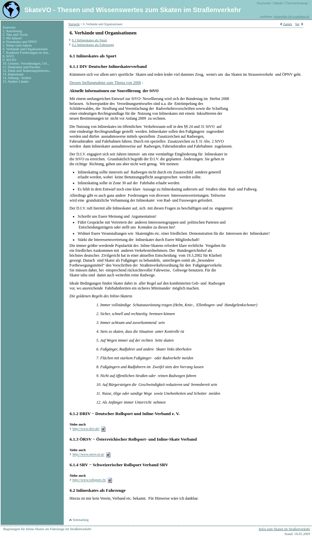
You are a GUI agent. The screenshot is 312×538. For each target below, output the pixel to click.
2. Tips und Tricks (15, 34)
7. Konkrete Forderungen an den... (27, 52)
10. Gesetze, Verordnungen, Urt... (26, 63)
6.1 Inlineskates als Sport (89, 40)
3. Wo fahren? (12, 38)
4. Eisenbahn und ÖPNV (20, 42)
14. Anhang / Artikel (17, 78)
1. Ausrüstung (12, 31)
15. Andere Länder (16, 81)
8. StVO (8, 56)
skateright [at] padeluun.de (291, 16)
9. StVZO (9, 60)
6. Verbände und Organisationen (25, 49)
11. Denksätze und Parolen (21, 67)
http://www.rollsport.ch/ (89, 480)
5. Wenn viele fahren (17, 45)
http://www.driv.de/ (86, 429)
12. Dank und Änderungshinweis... (27, 70)
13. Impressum (13, 74)
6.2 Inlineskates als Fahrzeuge (93, 45)
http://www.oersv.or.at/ (88, 454)
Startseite (9, 27)
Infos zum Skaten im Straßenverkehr (284, 529)
